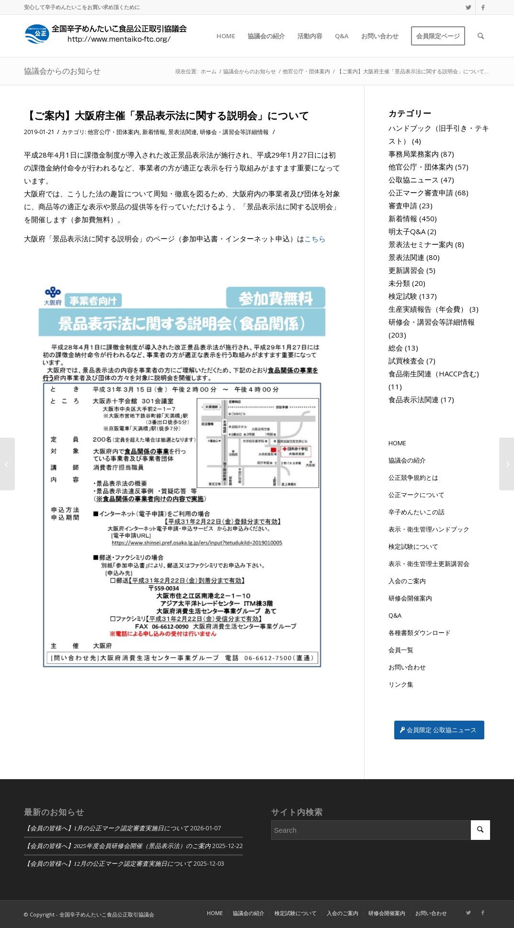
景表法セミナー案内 (420, 244)
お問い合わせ (407, 667)
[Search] (480, 36)
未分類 (399, 283)
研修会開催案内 (410, 598)
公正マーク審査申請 (420, 192)
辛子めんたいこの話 (416, 512)
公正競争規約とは (413, 477)
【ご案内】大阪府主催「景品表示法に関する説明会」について (166, 115)
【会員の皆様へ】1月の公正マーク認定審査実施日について (106, 828)
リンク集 (400, 684)
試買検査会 (406, 360)
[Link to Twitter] (468, 7)
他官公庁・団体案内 (113, 132)
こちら (315, 238)
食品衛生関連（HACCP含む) (433, 373)
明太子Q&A (406, 231)
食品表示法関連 (413, 399)
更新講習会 (406, 270)
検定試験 (402, 296)
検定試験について (413, 546)
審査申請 (402, 205)
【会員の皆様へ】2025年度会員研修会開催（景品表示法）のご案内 (117, 846)
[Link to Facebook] (483, 7)
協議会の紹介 (407, 460)
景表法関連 (182, 132)
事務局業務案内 (413, 153)
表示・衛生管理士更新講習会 (428, 563)
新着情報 (153, 132)
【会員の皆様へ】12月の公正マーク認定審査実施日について (108, 863)
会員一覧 (400, 649)
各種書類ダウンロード (419, 632)
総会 (395, 347)
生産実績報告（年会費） (428, 309)
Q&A (394, 615)
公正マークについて (416, 494)
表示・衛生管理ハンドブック (428, 529)
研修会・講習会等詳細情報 (234, 132)
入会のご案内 (407, 581)
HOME (397, 443)
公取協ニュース (413, 179)
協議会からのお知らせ (62, 71)
